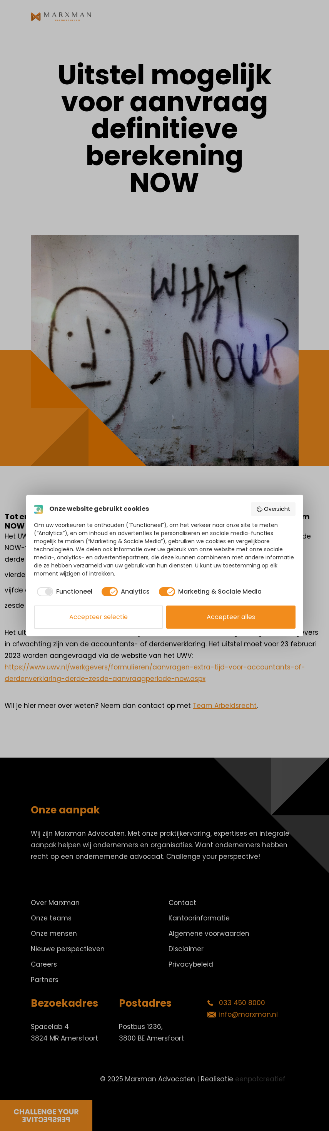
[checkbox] (63, 591)
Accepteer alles (231, 616)
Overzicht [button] (273, 509)
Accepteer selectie (98, 616)
